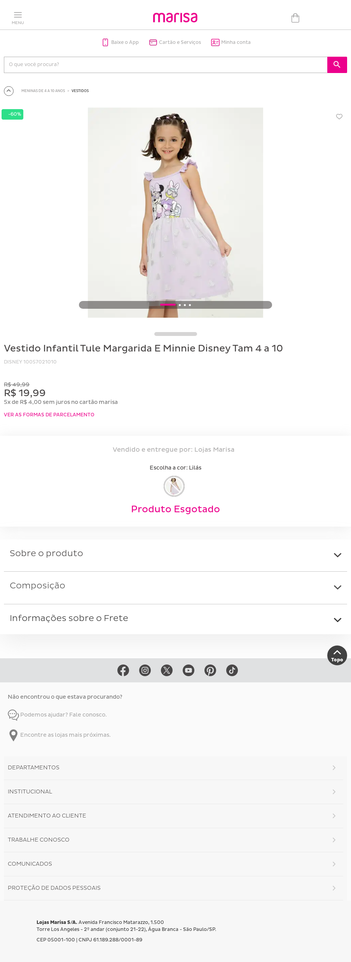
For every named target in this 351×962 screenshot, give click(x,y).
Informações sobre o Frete (69, 618)
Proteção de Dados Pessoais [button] (54, 888)
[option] (175, 214)
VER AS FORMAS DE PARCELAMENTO (49, 415)
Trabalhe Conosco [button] (39, 840)
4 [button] (190, 305)
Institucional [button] (30, 791)
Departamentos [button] (33, 767)
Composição (37, 586)
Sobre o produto (46, 553)
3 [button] (185, 305)
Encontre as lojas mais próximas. (59, 735)
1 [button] (168, 305)
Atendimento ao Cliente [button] (47, 815)
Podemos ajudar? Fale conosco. (57, 714)
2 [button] (180, 305)
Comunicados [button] (30, 864)
